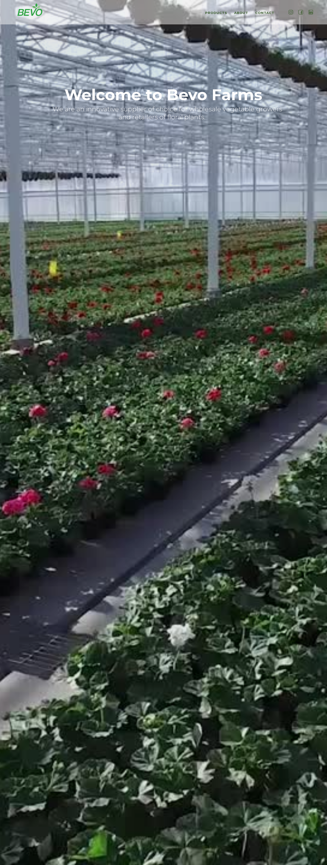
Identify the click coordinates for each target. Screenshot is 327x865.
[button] (217, 15)
